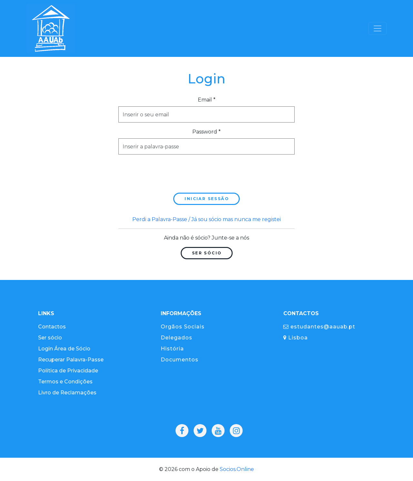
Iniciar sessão (207, 198)
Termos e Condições (65, 382)
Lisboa (295, 338)
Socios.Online (237, 469)
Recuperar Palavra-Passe (71, 360)
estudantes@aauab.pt (319, 327)
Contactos (52, 327)
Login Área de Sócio (64, 349)
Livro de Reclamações (67, 393)
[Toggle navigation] (377, 28)
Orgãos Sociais (183, 327)
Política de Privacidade (68, 371)
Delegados (176, 338)
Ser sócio (50, 338)
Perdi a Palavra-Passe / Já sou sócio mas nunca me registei (206, 219)
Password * (206, 132)
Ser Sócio (207, 253)
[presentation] (167, 172)
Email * (207, 100)
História (172, 349)
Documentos (179, 360)
